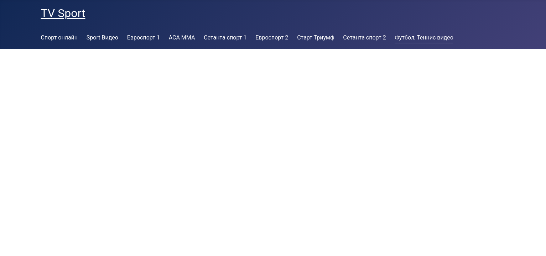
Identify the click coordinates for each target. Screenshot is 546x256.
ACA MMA (182, 37)
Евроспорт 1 (143, 37)
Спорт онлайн (59, 37)
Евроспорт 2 (271, 37)
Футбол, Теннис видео (424, 37)
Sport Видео (102, 37)
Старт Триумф (315, 37)
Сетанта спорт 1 (225, 37)
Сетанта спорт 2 (364, 37)
